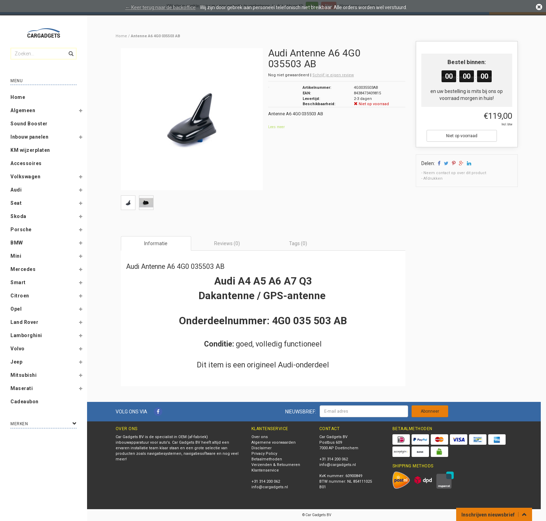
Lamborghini (26, 335)
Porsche (21, 229)
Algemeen (22, 110)
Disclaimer (261, 448)
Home (17, 97)
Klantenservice (265, 470)
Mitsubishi (23, 375)
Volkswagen (25, 176)
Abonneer (430, 411)
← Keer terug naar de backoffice (160, 7)
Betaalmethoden (266, 459)
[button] (80, 112)
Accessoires (26, 163)
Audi (16, 190)
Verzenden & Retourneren (275, 464)
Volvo (17, 348)
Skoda (18, 216)
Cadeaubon (24, 401)
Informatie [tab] (155, 243)
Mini (15, 256)
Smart (18, 282)
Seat (16, 203)
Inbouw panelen (29, 137)
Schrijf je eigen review (333, 75)
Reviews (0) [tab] (227, 243)
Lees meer (276, 127)
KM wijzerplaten (30, 150)
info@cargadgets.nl (269, 487)
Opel (16, 309)
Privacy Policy (264, 453)
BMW (16, 243)
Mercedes (23, 269)
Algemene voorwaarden (273, 442)
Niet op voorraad (461, 135)
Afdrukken (433, 178)
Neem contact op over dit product (454, 173)
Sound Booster (29, 123)
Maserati (21, 388)
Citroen (19, 295)
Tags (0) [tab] (298, 243)
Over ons (259, 437)
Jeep (16, 362)
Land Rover (24, 322)
